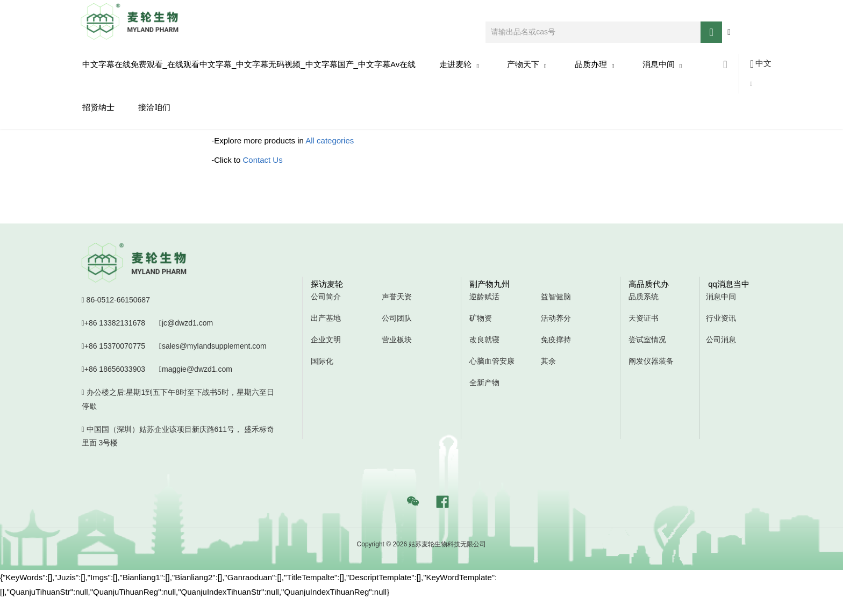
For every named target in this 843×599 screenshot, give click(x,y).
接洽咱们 (154, 107)
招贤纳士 (98, 107)
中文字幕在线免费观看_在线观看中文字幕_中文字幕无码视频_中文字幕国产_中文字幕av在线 (249, 64)
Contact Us (263, 159)
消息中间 (662, 65)
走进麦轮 (459, 65)
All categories (329, 140)
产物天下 (527, 65)
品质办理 (595, 65)
